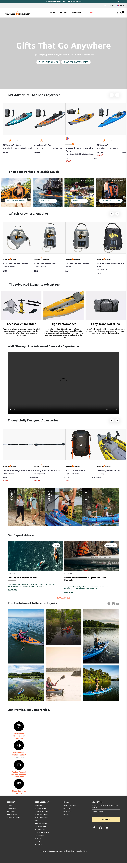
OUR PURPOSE (77, 13)
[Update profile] (117, 13)
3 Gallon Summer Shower (45, 264)
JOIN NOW (106, 820)
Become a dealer (12, 814)
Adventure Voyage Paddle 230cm (18, 470)
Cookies (66, 814)
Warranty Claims (40, 829)
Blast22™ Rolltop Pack (76, 470)
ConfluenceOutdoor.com (49, 851)
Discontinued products (42, 811)
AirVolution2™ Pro (42, 145)
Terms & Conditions (70, 805)
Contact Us (38, 805)
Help (105, 5)
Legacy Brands (39, 835)
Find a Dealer (11, 811)
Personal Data (68, 811)
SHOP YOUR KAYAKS (48, 62)
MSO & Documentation (42, 832)
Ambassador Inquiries (13, 817)
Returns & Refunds (41, 823)
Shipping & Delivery (41, 826)
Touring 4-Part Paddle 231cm (47, 470)
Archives (38, 838)
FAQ (36, 820)
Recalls (37, 841)
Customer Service (40, 808)
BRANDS (63, 13)
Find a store (111, 5)
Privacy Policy (68, 808)
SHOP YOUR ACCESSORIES (76, 62)
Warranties (38, 844)
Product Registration (41, 817)
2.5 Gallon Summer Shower (15, 264)
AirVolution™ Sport (12, 145)
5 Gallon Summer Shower (77, 264)
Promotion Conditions (42, 814)
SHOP (52, 13)
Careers (9, 805)
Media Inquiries (11, 808)
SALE (91, 13)
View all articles (63, 598)
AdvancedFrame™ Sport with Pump (79, 149)
